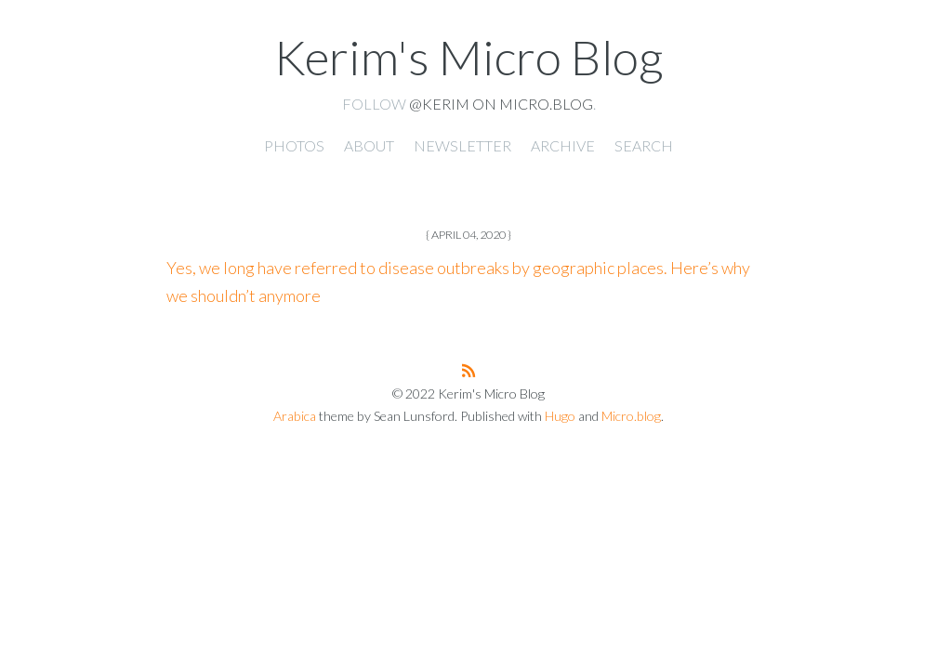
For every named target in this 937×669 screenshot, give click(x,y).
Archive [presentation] (563, 145)
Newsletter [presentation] (462, 145)
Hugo (560, 416)
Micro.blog (631, 416)
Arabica (294, 416)
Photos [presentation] (294, 145)
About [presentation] (369, 145)
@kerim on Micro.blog (501, 103)
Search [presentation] (643, 145)
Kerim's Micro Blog (468, 56)
